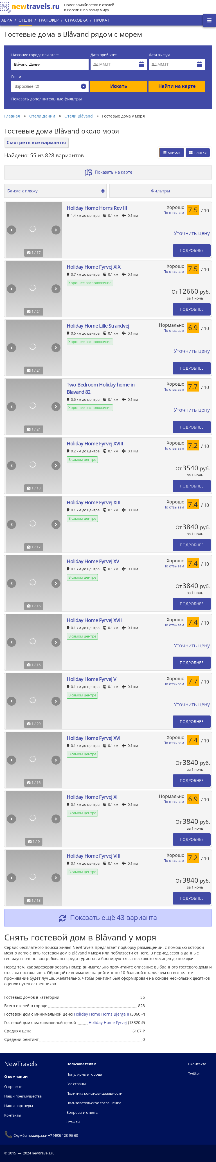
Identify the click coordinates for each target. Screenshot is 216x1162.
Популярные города (84, 1074)
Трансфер (48, 20)
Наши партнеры (18, 1105)
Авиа (6, 20)
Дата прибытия (104, 54)
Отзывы (73, 1121)
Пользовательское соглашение (93, 1102)
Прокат (101, 20)
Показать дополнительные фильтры (46, 99)
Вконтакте (197, 1063)
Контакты (12, 1115)
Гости (16, 76)
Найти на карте (176, 86)
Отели (25, 20)
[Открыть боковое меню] (209, 20)
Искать (118, 86)
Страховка (76, 20)
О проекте (13, 1086)
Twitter (194, 1073)
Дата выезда (159, 54)
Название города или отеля (35, 54)
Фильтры (160, 191)
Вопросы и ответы (82, 1112)
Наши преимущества (23, 1096)
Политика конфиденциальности (94, 1093)
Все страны (76, 1083)
